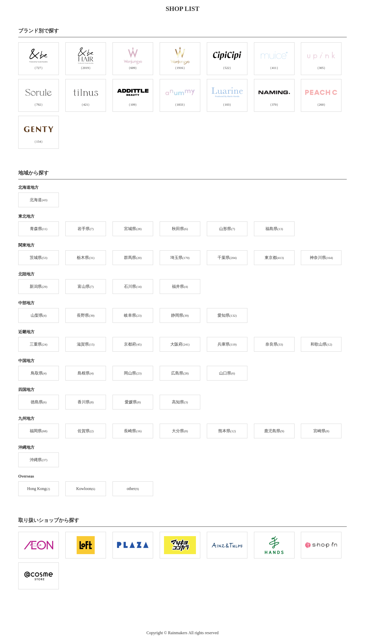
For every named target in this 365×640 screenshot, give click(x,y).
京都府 (132, 344)
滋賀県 (85, 344)
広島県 (180, 373)
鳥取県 (39, 373)
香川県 (86, 402)
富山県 (86, 286)
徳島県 (39, 402)
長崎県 (132, 431)
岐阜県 (132, 315)
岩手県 (86, 229)
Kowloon (85, 489)
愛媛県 (133, 402)
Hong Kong (38, 489)
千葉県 (227, 257)
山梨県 (39, 315)
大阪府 (180, 344)
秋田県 (180, 229)
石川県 (132, 286)
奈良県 (274, 344)
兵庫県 (226, 344)
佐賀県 (86, 431)
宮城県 (132, 229)
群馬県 (132, 257)
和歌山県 (321, 344)
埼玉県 (180, 257)
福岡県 (38, 431)
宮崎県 (321, 431)
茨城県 (38, 257)
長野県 (85, 315)
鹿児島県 (274, 431)
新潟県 (38, 286)
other (133, 489)
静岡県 (180, 315)
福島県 (274, 229)
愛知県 (227, 315)
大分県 (180, 431)
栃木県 (85, 257)
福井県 (180, 286)
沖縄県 (38, 460)
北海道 (38, 200)
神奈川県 (321, 257)
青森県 (38, 229)
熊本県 (227, 431)
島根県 (86, 373)
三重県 (38, 344)
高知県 (180, 402)
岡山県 (132, 373)
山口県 (227, 373)
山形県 (227, 229)
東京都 (274, 257)
